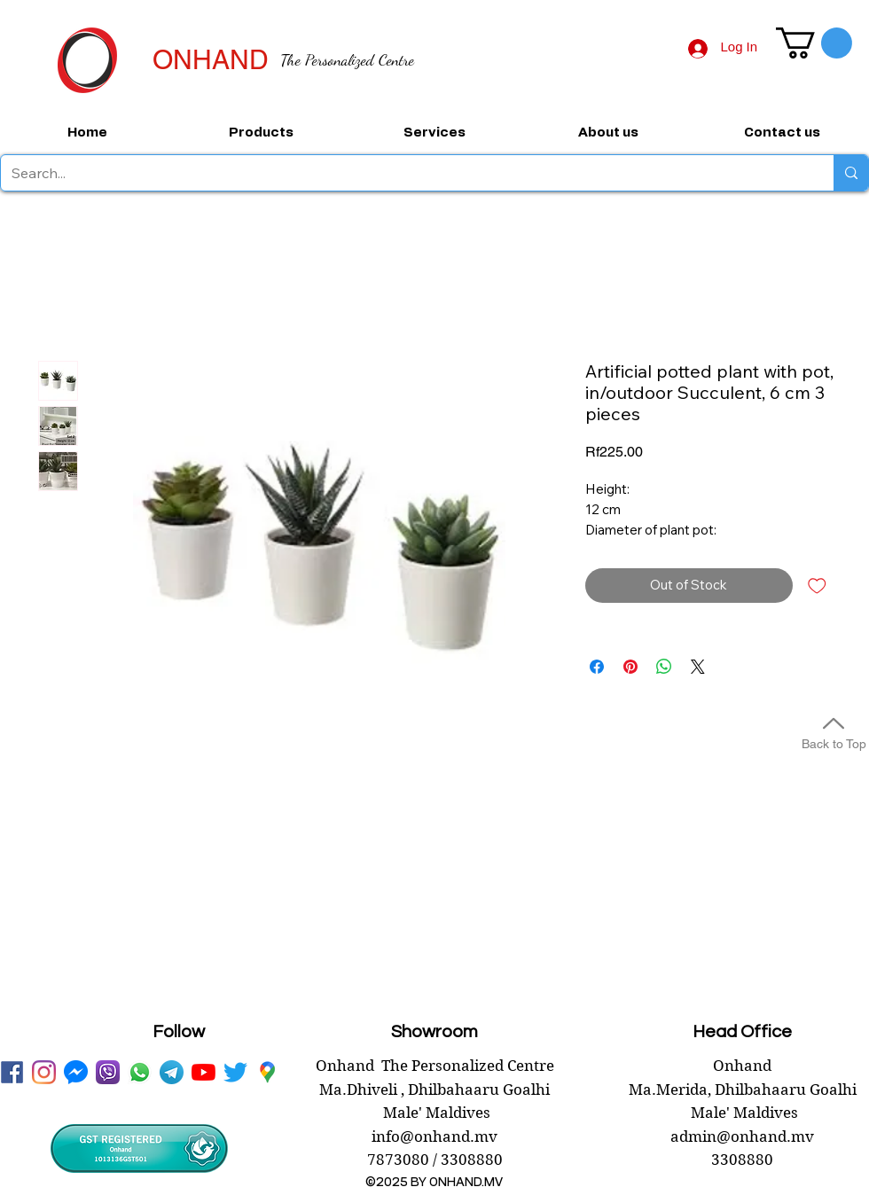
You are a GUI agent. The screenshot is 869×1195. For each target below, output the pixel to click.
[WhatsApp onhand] (140, 1072)
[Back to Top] (833, 731)
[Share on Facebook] (596, 666)
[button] (814, 43)
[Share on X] (698, 666)
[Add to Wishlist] (817, 585)
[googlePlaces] (267, 1072)
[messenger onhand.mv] (76, 1072)
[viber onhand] (108, 1072)
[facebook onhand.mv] (12, 1072)
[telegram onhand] (172, 1072)
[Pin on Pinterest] (630, 666)
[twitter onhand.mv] (235, 1072)
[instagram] (44, 1072)
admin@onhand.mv (742, 1136)
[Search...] (404, 173)
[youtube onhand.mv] (203, 1072)
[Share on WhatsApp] (664, 666)
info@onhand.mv (434, 1136)
